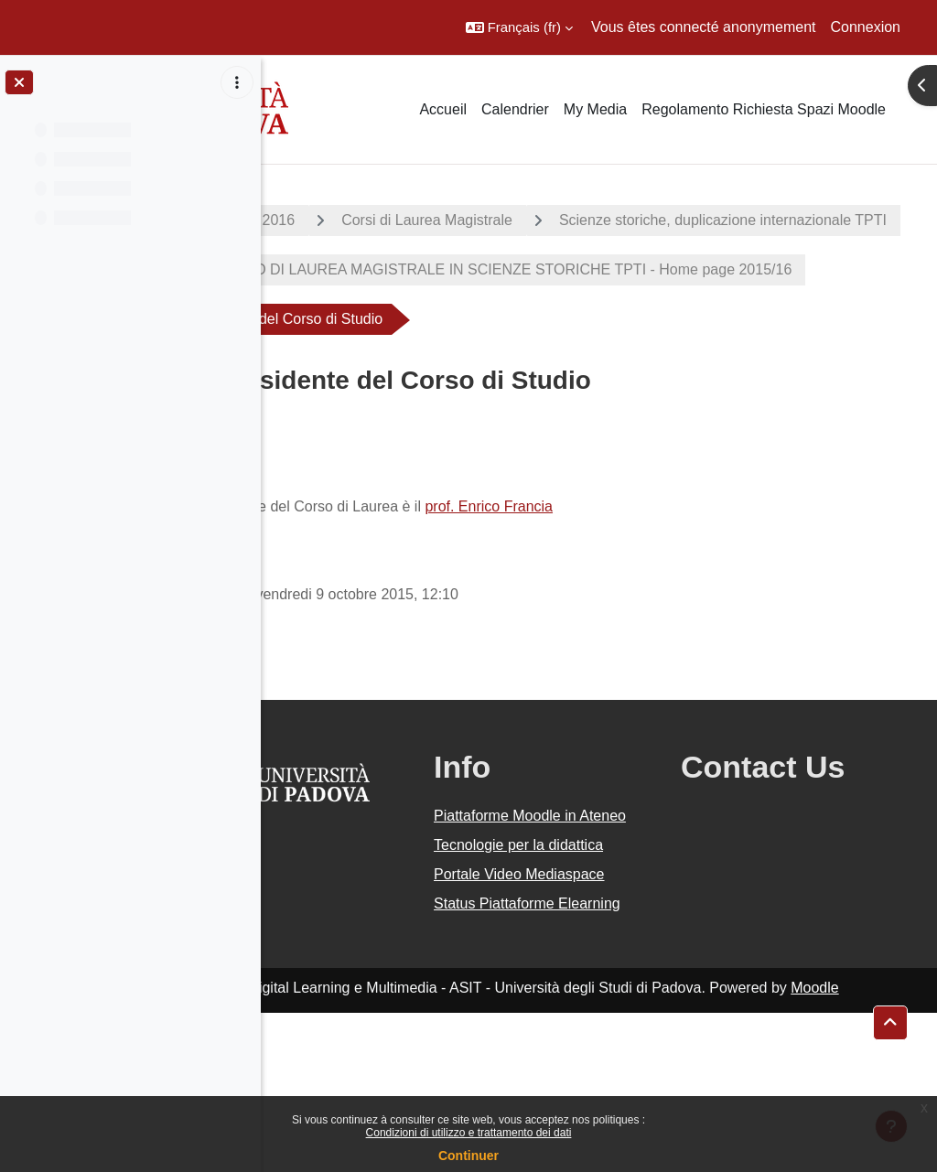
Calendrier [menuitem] (515, 109)
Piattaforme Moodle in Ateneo (579, 898)
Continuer (468, 1155)
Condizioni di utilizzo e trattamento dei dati (469, 1132)
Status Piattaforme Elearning (568, 1051)
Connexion (866, 27)
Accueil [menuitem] (443, 109)
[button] (519, 27)
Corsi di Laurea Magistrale (537, 220)
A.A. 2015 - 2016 (350, 220)
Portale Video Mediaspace (552, 1000)
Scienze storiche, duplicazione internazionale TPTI (478, 269)
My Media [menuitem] (595, 109)
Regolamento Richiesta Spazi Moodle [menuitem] (763, 109)
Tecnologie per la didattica (563, 949)
